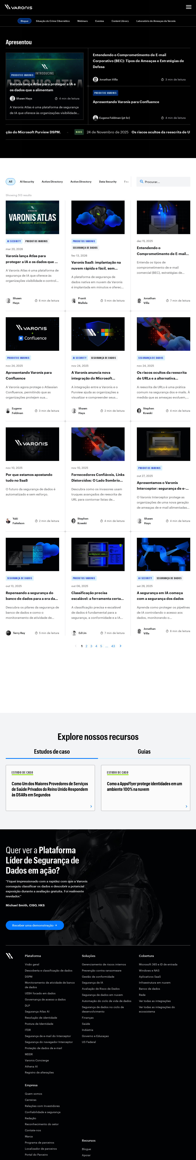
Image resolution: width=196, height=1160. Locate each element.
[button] (188, 7)
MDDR (29, 1054)
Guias (144, 751)
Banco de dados (149, 988)
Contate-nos (33, 1130)
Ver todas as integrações (155, 1001)
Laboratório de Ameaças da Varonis (156, 21)
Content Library (120, 21)
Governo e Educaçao (95, 1036)
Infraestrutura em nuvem (155, 982)
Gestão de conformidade (98, 976)
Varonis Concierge (37, 1060)
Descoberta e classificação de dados (48, 970)
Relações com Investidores (42, 1106)
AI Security (27, 181)
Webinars (82, 21)
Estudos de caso (52, 751)
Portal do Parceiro (36, 1154)
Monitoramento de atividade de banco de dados (50, 985)
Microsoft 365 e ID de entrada (158, 964)
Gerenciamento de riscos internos (104, 964)
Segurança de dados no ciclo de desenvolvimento (103, 1009)
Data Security (108, 181)
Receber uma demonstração (33, 925)
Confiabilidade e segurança (42, 1112)
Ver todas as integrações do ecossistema (157, 1009)
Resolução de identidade (41, 1017)
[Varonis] (18, 8)
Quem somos (33, 1093)
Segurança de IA (92, 982)
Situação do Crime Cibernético (53, 21)
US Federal (89, 1042)
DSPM (28, 976)
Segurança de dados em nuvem (102, 994)
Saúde (86, 1023)
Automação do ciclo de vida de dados (106, 1001)
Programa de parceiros (39, 1142)
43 (113, 646)
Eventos (99, 21)
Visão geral (32, 964)
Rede (142, 994)
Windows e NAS (149, 970)
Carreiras (30, 1099)
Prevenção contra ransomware (101, 970)
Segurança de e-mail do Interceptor (48, 1036)
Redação (30, 1118)
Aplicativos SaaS (150, 976)
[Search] (163, 182)
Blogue (86, 1149)
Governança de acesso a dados (45, 999)
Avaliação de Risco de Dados (101, 988)
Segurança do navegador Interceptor (49, 1042)
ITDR (28, 1029)
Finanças (88, 1017)
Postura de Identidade (39, 1023)
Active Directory (52, 181)
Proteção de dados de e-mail (43, 1048)
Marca (29, 1136)
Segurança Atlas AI (37, 1011)
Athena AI (31, 1066)
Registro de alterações (39, 1072)
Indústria (87, 1029)
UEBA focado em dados (40, 993)
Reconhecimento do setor (42, 1124)
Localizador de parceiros (41, 1148)
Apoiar (86, 1155)
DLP (27, 1005)
